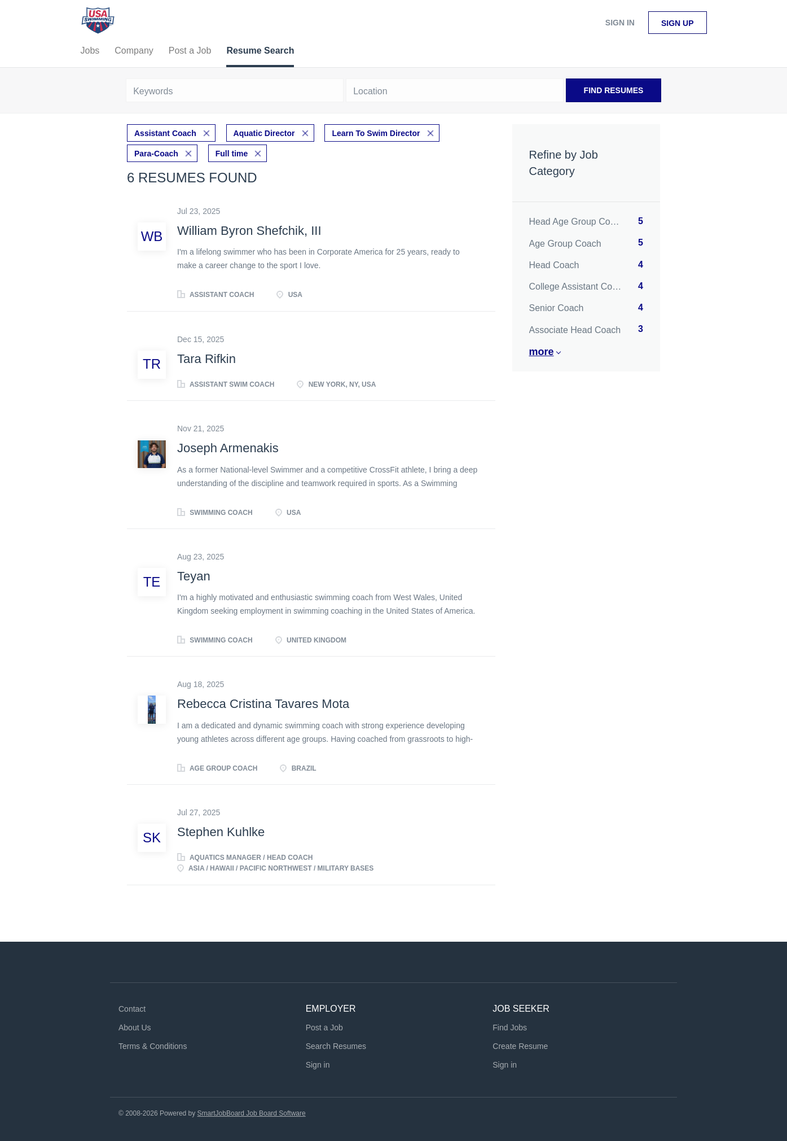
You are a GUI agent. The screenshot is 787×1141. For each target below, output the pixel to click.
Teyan (193, 576)
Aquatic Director (264, 133)
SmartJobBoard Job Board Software (251, 1113)
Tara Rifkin (206, 359)
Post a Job (324, 1027)
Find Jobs (510, 1027)
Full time (232, 153)
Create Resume (520, 1046)
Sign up (677, 23)
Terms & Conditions (152, 1046)
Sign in (620, 22)
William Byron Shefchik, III (249, 231)
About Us (134, 1027)
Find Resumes (614, 90)
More (541, 351)
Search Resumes (336, 1046)
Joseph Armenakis (228, 448)
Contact (132, 1008)
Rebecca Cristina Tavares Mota (263, 704)
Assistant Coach (165, 133)
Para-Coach (156, 153)
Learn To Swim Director (376, 133)
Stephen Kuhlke (221, 832)
